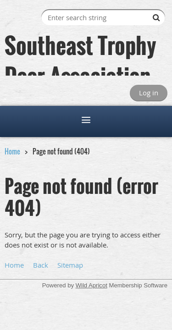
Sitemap (70, 265)
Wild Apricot (91, 285)
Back (40, 265)
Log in (148, 92)
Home (12, 151)
